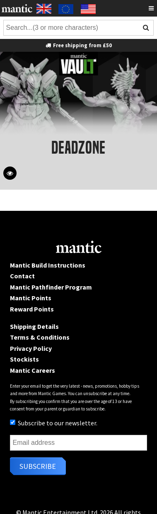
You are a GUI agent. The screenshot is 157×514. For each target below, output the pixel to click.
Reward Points (32, 309)
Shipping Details (34, 326)
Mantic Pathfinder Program (51, 287)
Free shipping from (78, 45)
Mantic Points (30, 298)
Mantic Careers (32, 370)
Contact (22, 276)
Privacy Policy (31, 348)
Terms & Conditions (40, 337)
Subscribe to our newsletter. (53, 423)
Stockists (24, 359)
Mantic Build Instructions (47, 265)
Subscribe (37, 466)
